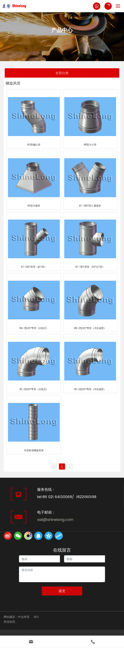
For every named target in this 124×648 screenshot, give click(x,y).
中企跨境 (23, 617)
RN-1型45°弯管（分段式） (34, 328)
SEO (36, 617)
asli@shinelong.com (55, 520)
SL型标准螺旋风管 (34, 450)
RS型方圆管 (34, 206)
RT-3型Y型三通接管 (90, 206)
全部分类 (62, 73)
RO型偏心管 (33, 145)
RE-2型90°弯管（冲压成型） (90, 389)
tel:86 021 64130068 (54, 497)
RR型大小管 (90, 145)
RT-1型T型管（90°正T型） (90, 267)
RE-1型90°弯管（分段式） (34, 389)
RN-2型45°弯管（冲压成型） (90, 328)
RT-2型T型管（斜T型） (34, 267)
